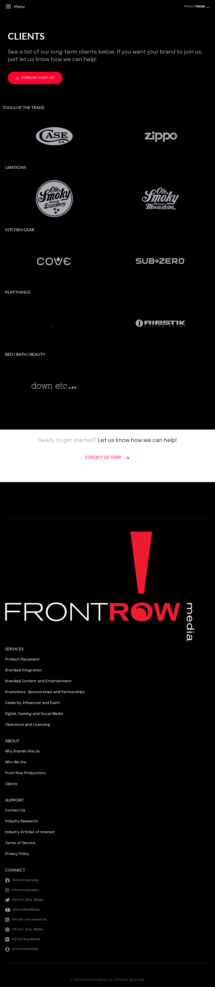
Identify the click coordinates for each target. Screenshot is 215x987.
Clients (11, 784)
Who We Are (15, 762)
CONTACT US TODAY (107, 457)
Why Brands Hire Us (22, 751)
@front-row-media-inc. (26, 919)
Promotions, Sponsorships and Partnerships (45, 692)
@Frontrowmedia (22, 880)
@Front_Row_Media (24, 900)
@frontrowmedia (21, 949)
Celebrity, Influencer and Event (32, 703)
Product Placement (22, 659)
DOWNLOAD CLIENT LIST (35, 78)
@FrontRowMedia (22, 910)
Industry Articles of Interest (30, 832)
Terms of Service (20, 843)
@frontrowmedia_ (22, 890)
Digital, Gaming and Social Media (34, 714)
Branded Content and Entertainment (38, 681)
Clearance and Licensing (27, 725)
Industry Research (21, 821)
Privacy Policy (17, 854)
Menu (15, 6)
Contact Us (15, 810)
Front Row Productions (25, 773)
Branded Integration (23, 670)
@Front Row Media (22, 939)
